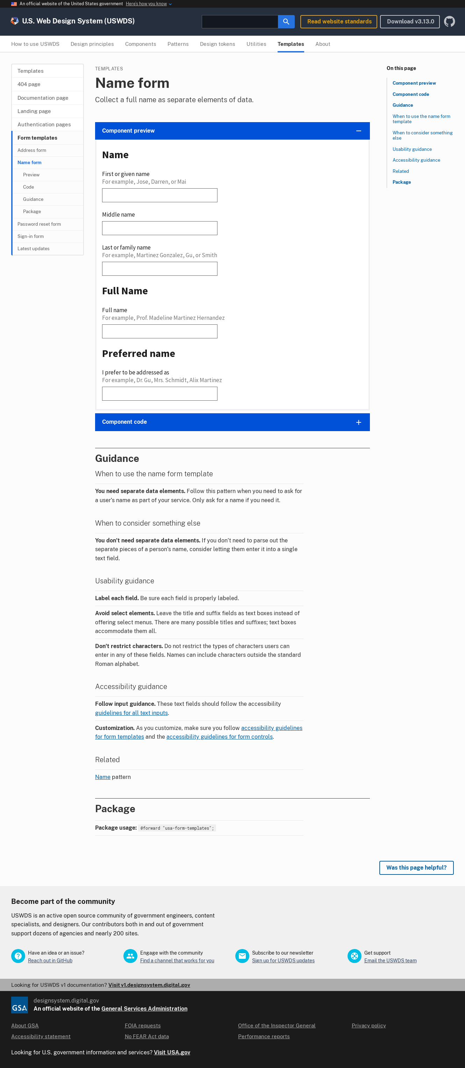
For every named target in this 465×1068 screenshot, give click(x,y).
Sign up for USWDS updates (283, 960)
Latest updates (33, 248)
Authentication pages (44, 124)
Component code (411, 94)
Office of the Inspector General (277, 1025)
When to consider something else (423, 135)
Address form (31, 150)
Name (102, 777)
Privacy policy (369, 1025)
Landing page (34, 111)
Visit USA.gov (172, 1052)
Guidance (33, 199)
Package (32, 211)
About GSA (25, 1025)
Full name (114, 310)
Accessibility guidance (416, 160)
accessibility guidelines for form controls (219, 736)
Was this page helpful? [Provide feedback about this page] (416, 867)
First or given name (126, 174)
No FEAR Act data (147, 1036)
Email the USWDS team (390, 960)
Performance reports (264, 1036)
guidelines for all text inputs (131, 713)
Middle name (118, 214)
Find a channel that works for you (177, 960)
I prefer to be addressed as (135, 372)
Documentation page (43, 98)
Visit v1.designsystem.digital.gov (149, 985)
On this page (401, 68)
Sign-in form (30, 236)
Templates (30, 71)
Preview (31, 174)
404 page (29, 84)
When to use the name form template (421, 119)
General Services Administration (144, 1008)
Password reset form (39, 224)
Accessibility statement (41, 1036)
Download (410, 21)
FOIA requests (143, 1025)
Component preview (414, 83)
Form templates (37, 138)
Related (401, 171)
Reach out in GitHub (50, 960)
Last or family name (126, 247)
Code (28, 187)
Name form (29, 162)
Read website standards (339, 21)
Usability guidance (412, 149)
